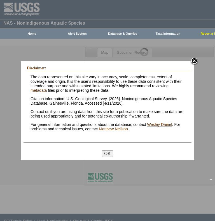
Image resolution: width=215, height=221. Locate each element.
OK (107, 153)
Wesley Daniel (159, 124)
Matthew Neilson (113, 129)
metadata (39, 90)
